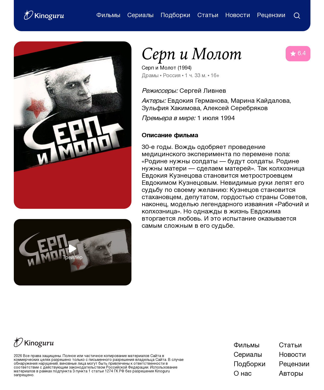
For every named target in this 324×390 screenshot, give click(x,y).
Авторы (291, 374)
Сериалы (140, 15)
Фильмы (108, 15)
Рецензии (271, 15)
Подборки (175, 15)
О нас (243, 374)
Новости (237, 15)
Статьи (207, 15)
